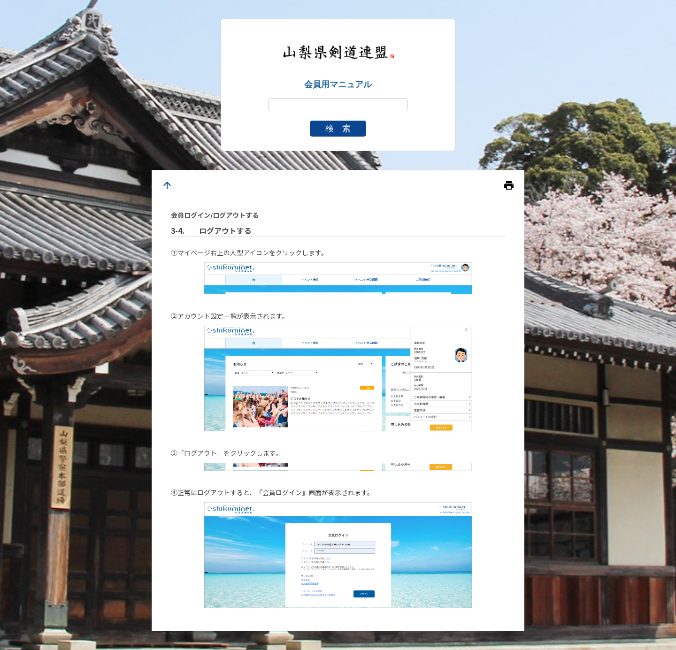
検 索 (338, 128)
